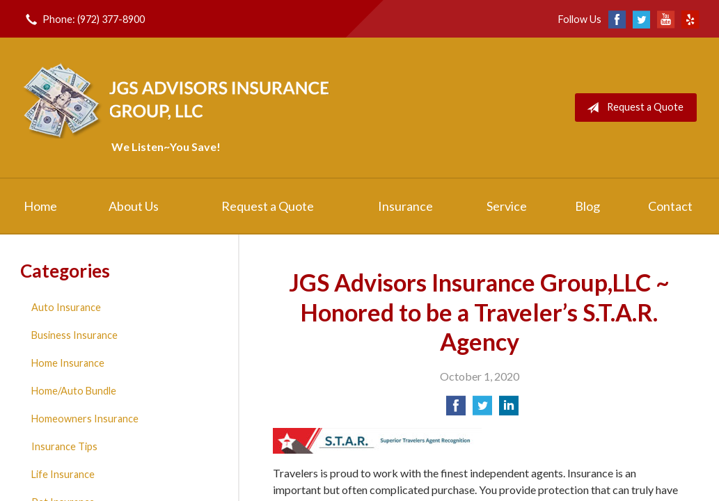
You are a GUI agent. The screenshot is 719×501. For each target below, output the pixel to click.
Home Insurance (67, 363)
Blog (587, 206)
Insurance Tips (64, 446)
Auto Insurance (66, 307)
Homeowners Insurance (85, 418)
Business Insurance (74, 335)
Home (40, 206)
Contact (670, 206)
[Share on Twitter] (482, 409)
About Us (134, 206)
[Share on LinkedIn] (509, 409)
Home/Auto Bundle (73, 391)
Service (507, 206)
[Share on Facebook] (456, 409)
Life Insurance (63, 474)
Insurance (405, 206)
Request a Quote (632, 108)
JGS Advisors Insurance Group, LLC (178, 99)
